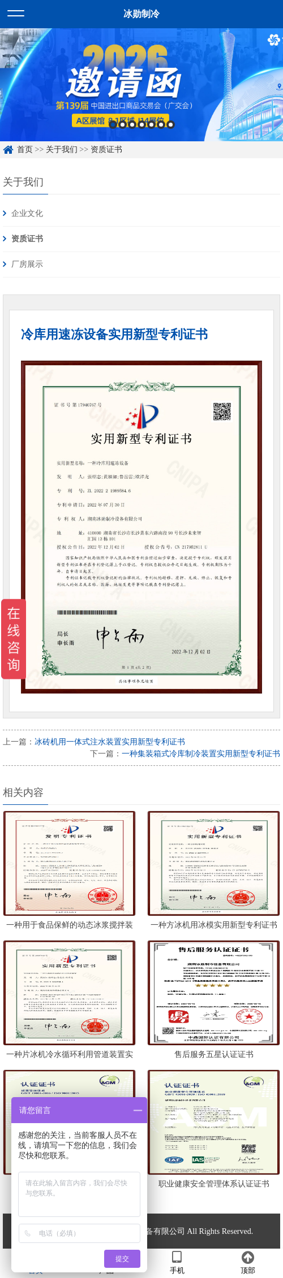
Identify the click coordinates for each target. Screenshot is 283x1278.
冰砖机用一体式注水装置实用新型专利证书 (110, 742)
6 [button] (161, 125)
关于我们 (62, 149)
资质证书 (106, 149)
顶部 (247, 1263)
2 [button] (123, 125)
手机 (177, 1263)
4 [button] (142, 125)
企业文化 (27, 213)
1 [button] (113, 125)
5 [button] (151, 125)
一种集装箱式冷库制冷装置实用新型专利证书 (201, 754)
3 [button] (132, 125)
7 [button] (171, 125)
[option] (141, 84)
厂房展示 (27, 264)
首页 (25, 149)
